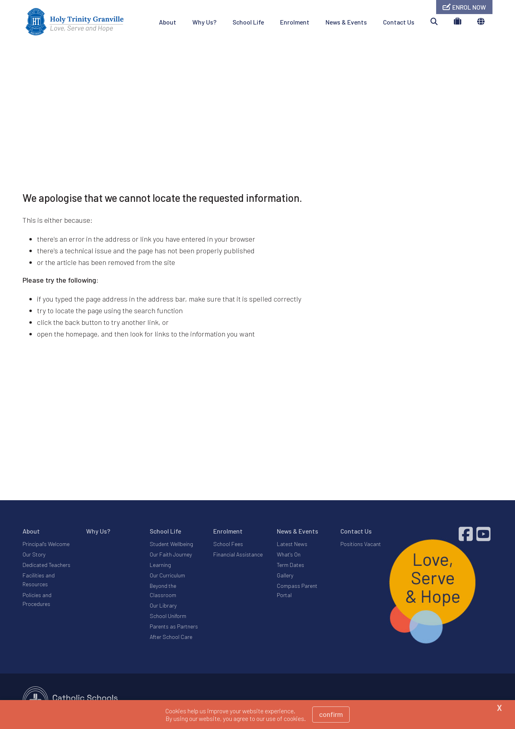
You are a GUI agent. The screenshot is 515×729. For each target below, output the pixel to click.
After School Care (171, 636)
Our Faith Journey (171, 554)
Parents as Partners (174, 626)
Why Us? (204, 22)
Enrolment (294, 22)
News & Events (346, 22)
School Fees (228, 543)
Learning (160, 564)
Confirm (331, 714)
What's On (289, 554)
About (167, 22)
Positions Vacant (360, 543)
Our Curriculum (167, 575)
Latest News (292, 543)
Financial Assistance (238, 554)
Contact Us (398, 22)
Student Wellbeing (171, 543)
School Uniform (168, 615)
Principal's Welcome (46, 543)
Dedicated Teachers (46, 564)
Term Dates (290, 564)
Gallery (285, 575)
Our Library (163, 605)
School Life (248, 22)
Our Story (34, 554)
